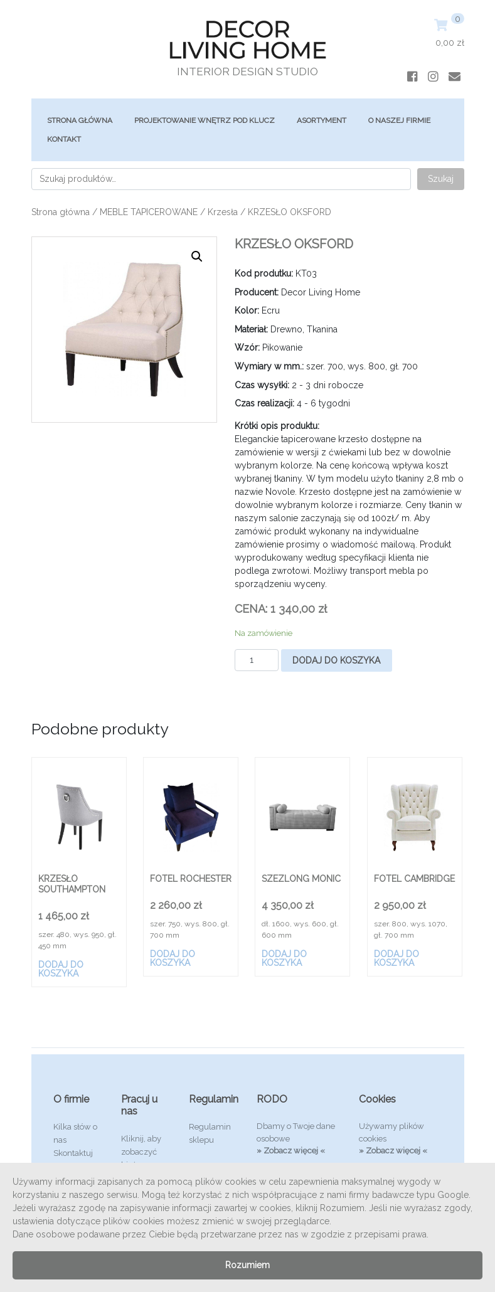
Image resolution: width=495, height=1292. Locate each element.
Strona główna (79, 120)
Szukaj (441, 179)
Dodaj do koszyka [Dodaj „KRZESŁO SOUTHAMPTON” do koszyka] (60, 969)
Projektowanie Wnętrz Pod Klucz (204, 120)
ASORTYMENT (321, 120)
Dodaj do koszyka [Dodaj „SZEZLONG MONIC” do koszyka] (284, 958)
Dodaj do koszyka (336, 660)
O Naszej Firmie (399, 120)
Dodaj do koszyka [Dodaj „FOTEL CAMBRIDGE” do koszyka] (396, 958)
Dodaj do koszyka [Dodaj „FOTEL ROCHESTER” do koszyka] (172, 958)
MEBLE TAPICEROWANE (149, 212)
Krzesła (223, 212)
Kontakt (64, 139)
